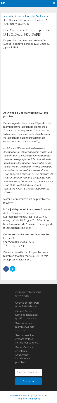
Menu (4, 3)
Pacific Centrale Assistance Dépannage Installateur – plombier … (24, 355)
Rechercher (28, 381)
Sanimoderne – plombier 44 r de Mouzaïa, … (24, 327)
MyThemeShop (32, 398)
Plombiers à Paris (19, 395)
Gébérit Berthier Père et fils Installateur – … (27, 304)
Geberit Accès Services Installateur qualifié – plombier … (26, 315)
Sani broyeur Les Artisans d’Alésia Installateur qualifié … (26, 339)
